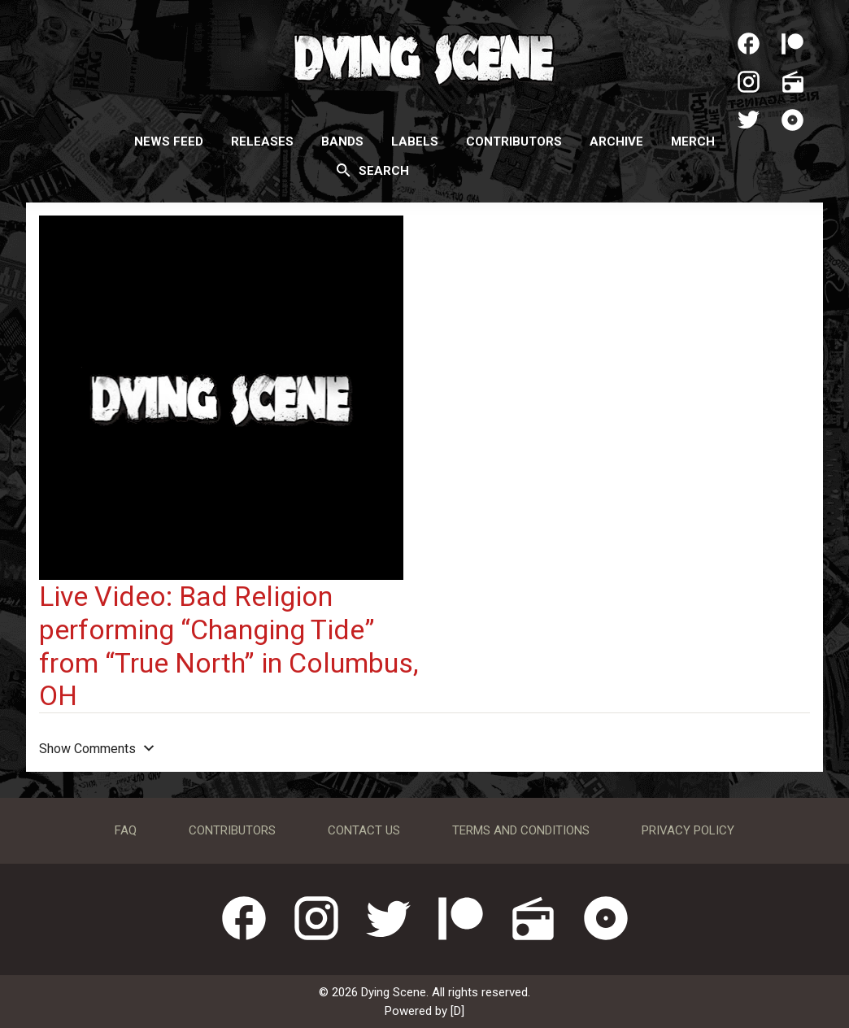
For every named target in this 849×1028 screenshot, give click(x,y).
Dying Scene (424, 57)
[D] (457, 1011)
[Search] (344, 170)
